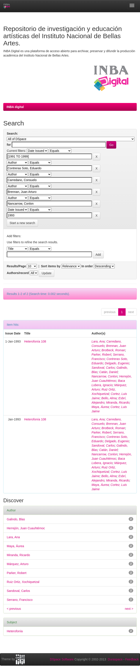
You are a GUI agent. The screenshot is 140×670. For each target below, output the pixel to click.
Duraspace (115, 659)
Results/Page (16, 266)
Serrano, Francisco (19, 599)
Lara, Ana (98, 341)
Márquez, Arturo (18, 564)
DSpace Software (62, 659)
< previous (14, 608)
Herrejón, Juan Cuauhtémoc (26, 528)
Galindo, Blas (16, 519)
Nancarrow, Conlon (105, 376)
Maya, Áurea (100, 407)
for (9, 144)
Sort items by (50, 266)
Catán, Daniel (108, 372)
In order (87, 266)
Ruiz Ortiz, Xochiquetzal (23, 582)
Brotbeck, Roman (113, 350)
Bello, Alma (109, 398)
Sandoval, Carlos (103, 367)
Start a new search (22, 223)
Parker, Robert (101, 354)
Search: (12, 133)
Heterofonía (15, 631)
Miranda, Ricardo (118, 402)
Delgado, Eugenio (117, 363)
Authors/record (18, 273)
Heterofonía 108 (35, 341)
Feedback (132, 659)
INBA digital (15, 107)
